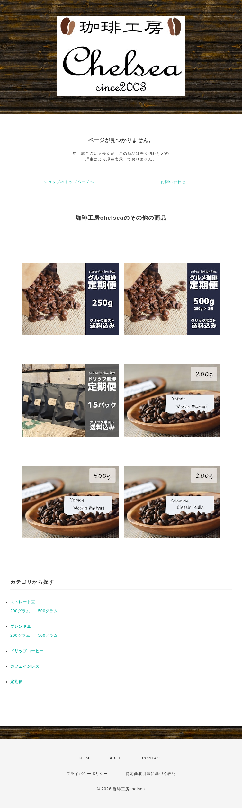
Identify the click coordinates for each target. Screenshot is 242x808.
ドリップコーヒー (27, 651)
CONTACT (152, 758)
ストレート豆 (22, 602)
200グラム (20, 611)
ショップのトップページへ (69, 182)
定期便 (16, 681)
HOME (85, 758)
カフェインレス (25, 666)
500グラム (48, 611)
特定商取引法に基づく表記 (151, 773)
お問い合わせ (173, 182)
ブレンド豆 (20, 626)
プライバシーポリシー (87, 773)
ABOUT (117, 758)
